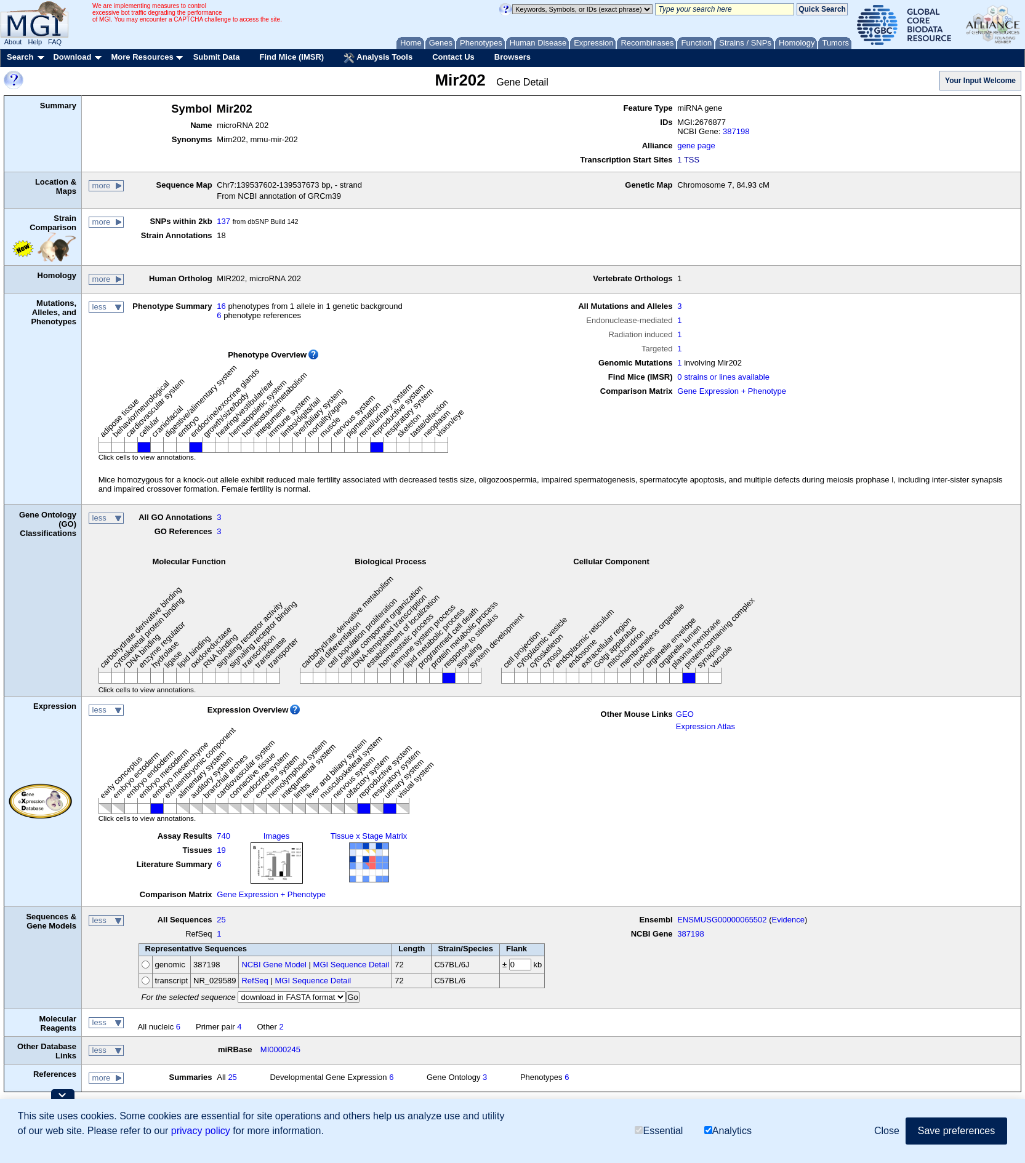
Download (72, 57)
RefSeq (254, 980)
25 (221, 919)
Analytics (728, 1130)
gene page (696, 145)
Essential (659, 1130)
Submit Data (216, 57)
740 (223, 836)
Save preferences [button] (956, 1130)
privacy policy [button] (200, 1130)
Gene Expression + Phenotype (731, 391)
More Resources (142, 57)
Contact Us (453, 57)
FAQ (55, 42)
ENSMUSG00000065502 (721, 919)
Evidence (788, 919)
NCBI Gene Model (274, 964)
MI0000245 (280, 1049)
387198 (736, 131)
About (13, 42)
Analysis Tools (378, 57)
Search (20, 57)
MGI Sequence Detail (351, 964)
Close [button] (886, 1130)
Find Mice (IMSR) (291, 57)
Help (35, 42)
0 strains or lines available (723, 377)
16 (221, 306)
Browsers (512, 57)
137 (223, 221)
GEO (685, 714)
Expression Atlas (705, 726)
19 (221, 850)
